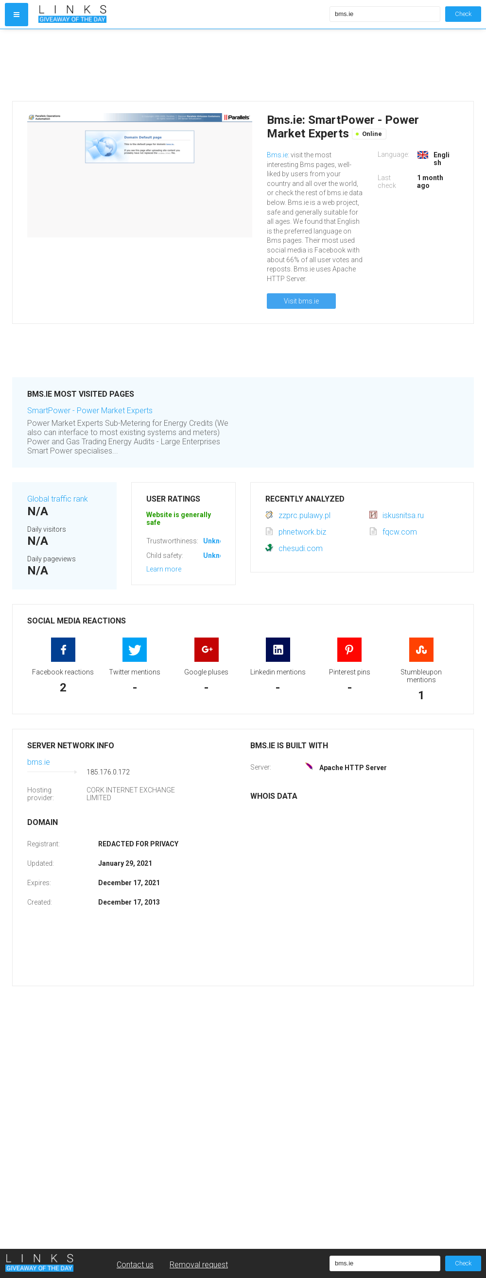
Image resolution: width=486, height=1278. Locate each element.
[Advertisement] (181, 65)
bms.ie (38, 762)
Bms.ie (277, 155)
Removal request (199, 1264)
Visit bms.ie (301, 301)
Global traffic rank (57, 499)
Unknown (218, 541)
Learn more (163, 569)
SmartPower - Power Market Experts (90, 410)
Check (463, 13)
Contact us (135, 1264)
